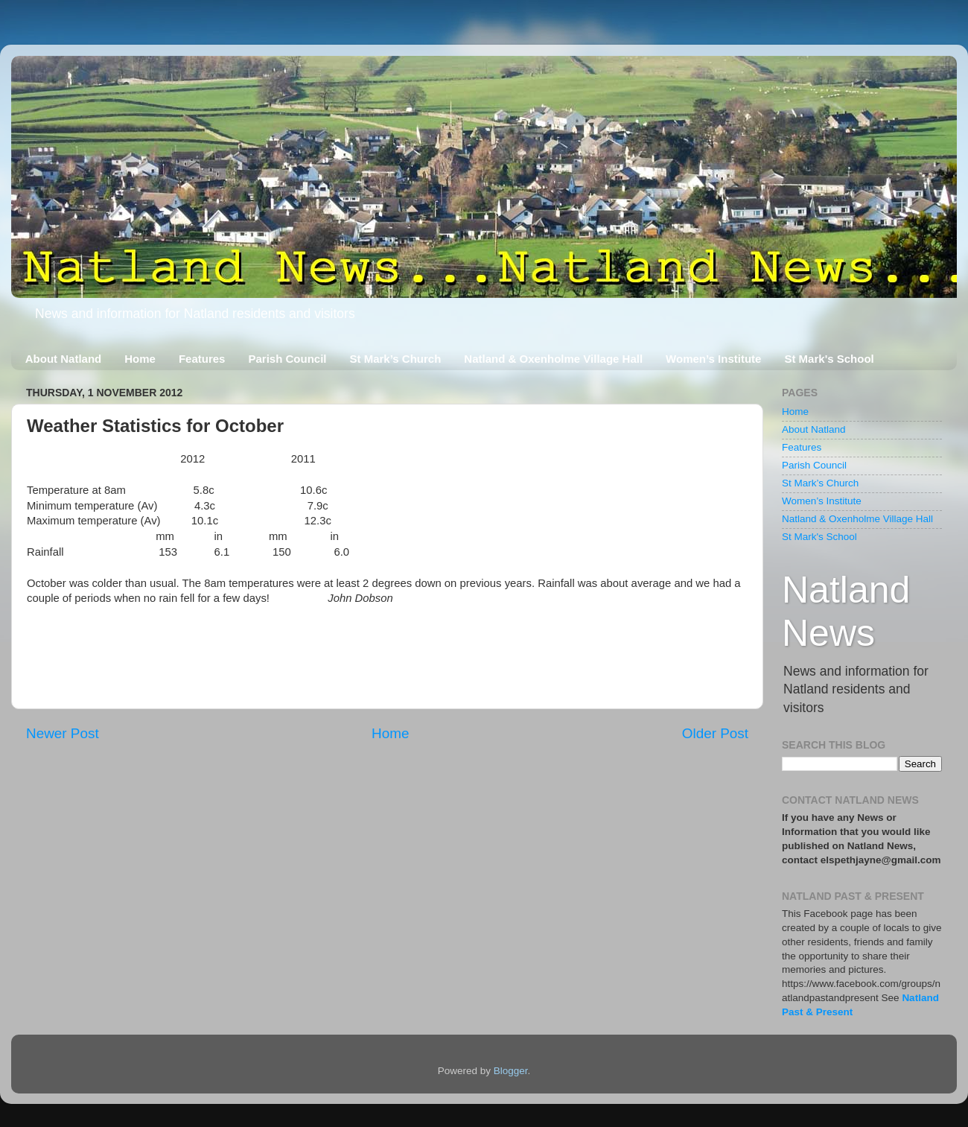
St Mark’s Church (396, 358)
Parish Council (287, 358)
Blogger (511, 1070)
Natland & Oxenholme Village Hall (553, 358)
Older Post (715, 733)
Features (202, 358)
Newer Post (62, 733)
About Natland (63, 358)
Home (140, 358)
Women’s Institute (713, 358)
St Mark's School (828, 358)
